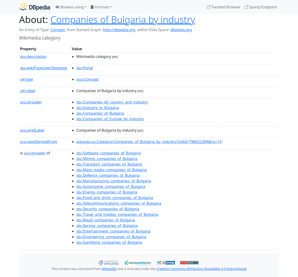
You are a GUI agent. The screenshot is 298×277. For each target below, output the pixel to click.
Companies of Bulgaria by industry (123, 19)
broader (31, 102)
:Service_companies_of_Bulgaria (107, 225)
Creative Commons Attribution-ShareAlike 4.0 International (201, 269)
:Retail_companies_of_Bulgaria (105, 220)
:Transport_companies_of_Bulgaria (109, 164)
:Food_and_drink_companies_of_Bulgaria (114, 197)
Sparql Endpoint (260, 7)
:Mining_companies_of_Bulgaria (106, 158)
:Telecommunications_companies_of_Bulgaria (118, 203)
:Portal (84, 67)
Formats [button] (99, 7)
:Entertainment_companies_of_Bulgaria (113, 231)
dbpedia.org (181, 29)
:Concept (87, 79)
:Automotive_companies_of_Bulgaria (111, 186)
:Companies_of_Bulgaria (100, 113)
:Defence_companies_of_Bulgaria (107, 175)
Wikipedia (109, 269)
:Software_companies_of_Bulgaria (108, 153)
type (26, 79)
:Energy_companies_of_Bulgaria (106, 192)
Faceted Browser (224, 7)
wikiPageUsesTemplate (43, 67)
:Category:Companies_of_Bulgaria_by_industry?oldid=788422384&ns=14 (149, 141)
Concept (57, 29)
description (33, 56)
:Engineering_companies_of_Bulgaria (111, 236)
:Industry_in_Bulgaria (97, 107)
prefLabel (32, 130)
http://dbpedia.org (119, 29)
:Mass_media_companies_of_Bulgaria (111, 169)
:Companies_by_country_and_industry (112, 102)
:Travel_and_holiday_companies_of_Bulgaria (117, 214)
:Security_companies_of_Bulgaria (107, 208)
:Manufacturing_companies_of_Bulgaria (113, 181)
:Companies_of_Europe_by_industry (110, 118)
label (27, 90)
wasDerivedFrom (38, 141)
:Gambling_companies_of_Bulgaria (109, 242)
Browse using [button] (70, 7)
